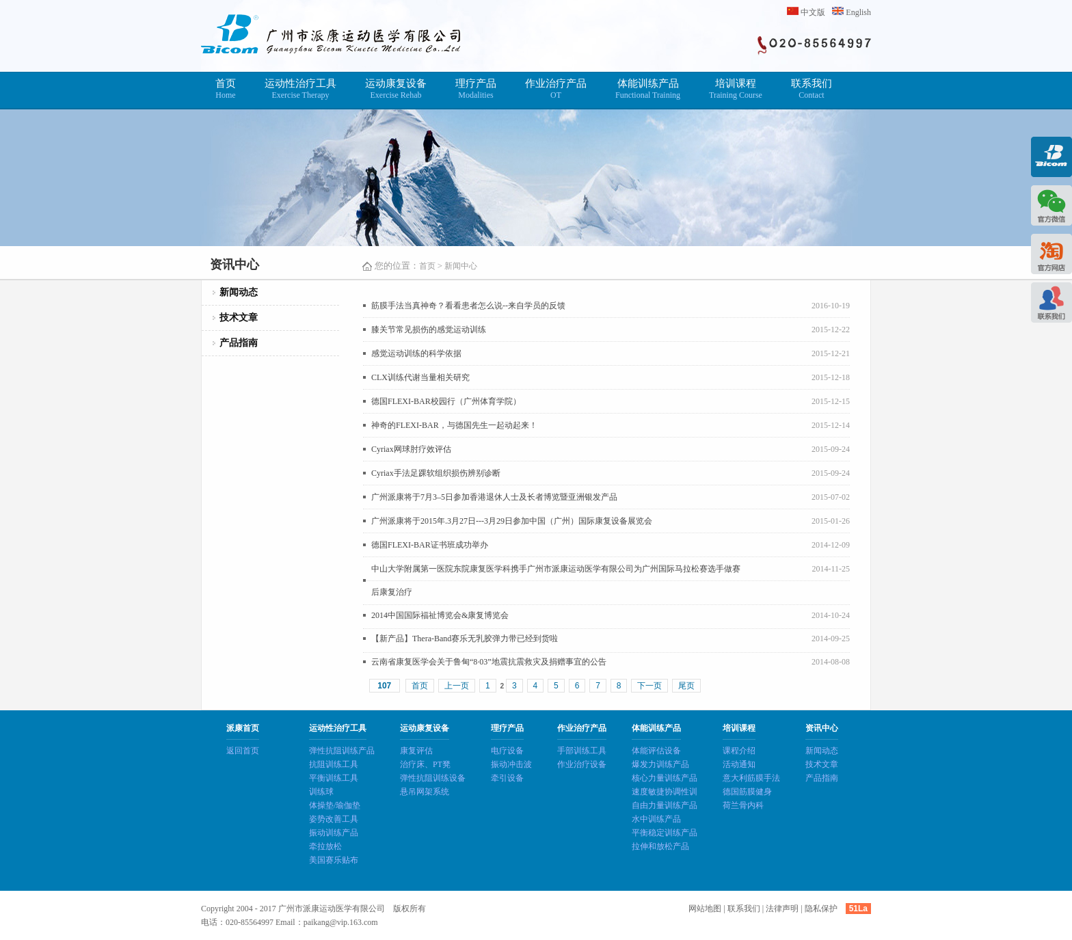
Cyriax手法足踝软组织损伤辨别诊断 (435, 473)
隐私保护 (821, 908)
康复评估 (416, 750)
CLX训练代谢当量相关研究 (420, 377)
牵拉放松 (325, 846)
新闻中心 (460, 266)
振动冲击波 (511, 764)
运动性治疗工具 (300, 89)
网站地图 (704, 908)
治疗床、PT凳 (425, 764)
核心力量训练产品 (664, 778)
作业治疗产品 (556, 89)
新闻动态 (238, 292)
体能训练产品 (647, 89)
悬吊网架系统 (424, 791)
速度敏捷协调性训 (664, 791)
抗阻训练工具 (333, 764)
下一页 (649, 685)
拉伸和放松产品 (660, 846)
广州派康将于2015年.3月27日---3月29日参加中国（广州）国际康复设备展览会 (511, 521)
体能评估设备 (656, 750)
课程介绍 (739, 750)
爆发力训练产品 (660, 764)
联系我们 (811, 89)
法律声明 (782, 908)
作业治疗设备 (581, 764)
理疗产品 (475, 89)
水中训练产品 (656, 819)
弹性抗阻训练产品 (342, 750)
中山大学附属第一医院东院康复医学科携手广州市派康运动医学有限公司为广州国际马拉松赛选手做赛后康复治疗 (555, 580)
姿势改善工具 (333, 819)
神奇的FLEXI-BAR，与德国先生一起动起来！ (454, 425)
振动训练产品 (333, 832)
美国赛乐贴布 (333, 860)
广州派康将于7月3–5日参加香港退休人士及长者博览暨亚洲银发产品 (494, 497)
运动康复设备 (396, 89)
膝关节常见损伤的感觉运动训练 (428, 329)
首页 (225, 89)
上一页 (456, 685)
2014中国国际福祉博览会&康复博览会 (440, 615)
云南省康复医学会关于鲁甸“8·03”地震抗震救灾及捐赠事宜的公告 (488, 662)
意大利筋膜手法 (751, 778)
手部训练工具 (581, 750)
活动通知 (739, 764)
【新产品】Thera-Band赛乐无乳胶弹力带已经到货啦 (464, 638)
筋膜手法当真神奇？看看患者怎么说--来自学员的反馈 (468, 305)
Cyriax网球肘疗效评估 (411, 449)
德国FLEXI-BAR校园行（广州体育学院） (446, 401)
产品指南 (238, 343)
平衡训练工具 (333, 778)
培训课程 (735, 89)
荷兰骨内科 (743, 805)
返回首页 (242, 750)
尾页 (686, 685)
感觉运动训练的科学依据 (416, 353)
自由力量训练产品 (664, 805)
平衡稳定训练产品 (664, 832)
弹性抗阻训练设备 (433, 778)
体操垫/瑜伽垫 (334, 805)
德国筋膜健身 (747, 791)
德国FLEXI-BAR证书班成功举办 (429, 545)
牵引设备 (507, 778)
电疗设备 (507, 750)
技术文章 (238, 317)
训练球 (321, 791)
